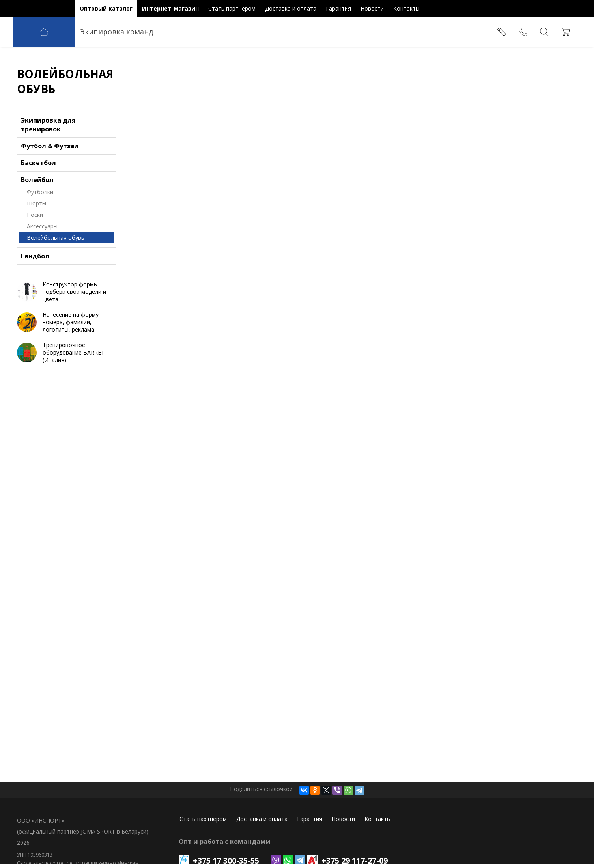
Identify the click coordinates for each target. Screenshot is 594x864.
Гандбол (35, 256)
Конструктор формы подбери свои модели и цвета (74, 291)
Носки (35, 214)
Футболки (40, 192)
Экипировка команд (116, 31)
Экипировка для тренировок (48, 124)
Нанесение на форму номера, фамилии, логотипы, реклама (71, 322)
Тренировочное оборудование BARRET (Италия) (74, 352)
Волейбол (37, 179)
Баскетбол (38, 163)
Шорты (36, 203)
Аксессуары (42, 226)
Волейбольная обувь (55, 237)
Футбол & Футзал (50, 146)
